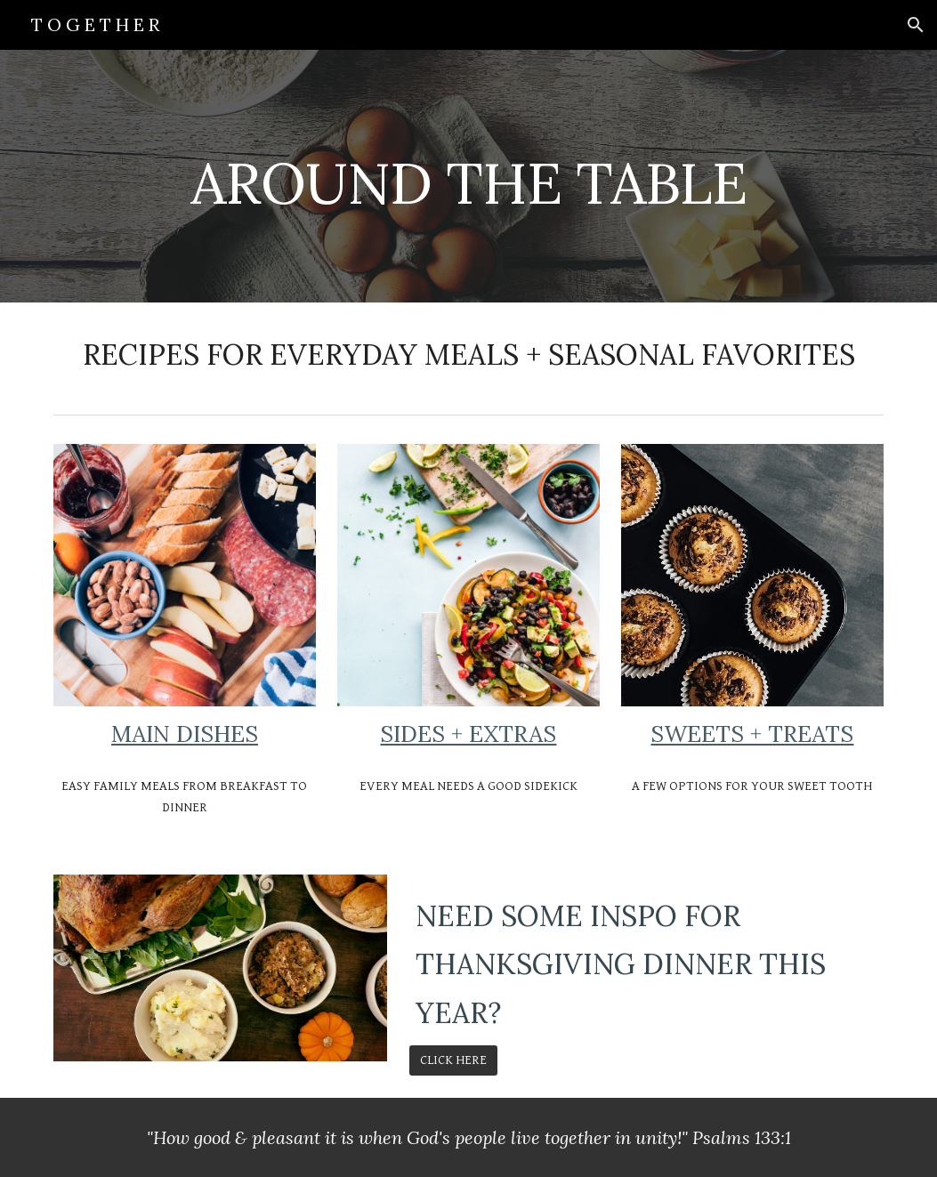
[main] (468, 176)
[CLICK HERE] (453, 1060)
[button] (915, 25)
